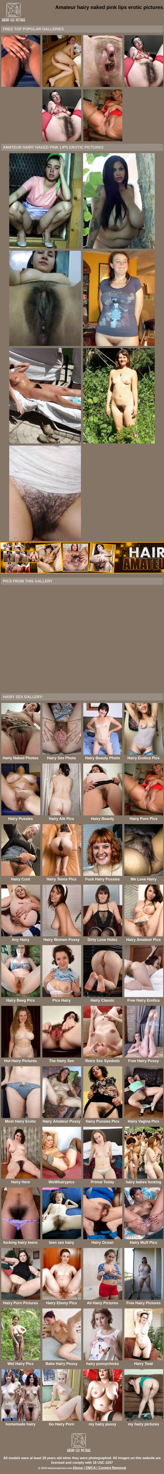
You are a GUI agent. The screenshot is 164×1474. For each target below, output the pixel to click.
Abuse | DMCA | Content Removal (99, 1468)
